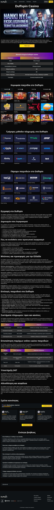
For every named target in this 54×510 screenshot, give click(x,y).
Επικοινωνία (49, 497)
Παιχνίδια (34, 1)
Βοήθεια (48, 495)
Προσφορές (29, 1)
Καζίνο (15, 1)
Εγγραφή (51, 1)
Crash (34, 89)
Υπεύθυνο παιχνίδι (37, 497)
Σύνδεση (46, 1)
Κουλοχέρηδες (47, 89)
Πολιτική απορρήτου (37, 499)
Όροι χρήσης (36, 495)
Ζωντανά (20, 89)
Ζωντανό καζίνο (22, 1)
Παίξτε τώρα (27, 45)
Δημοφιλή (7, 89)
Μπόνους (49, 499)
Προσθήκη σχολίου (46, 405)
